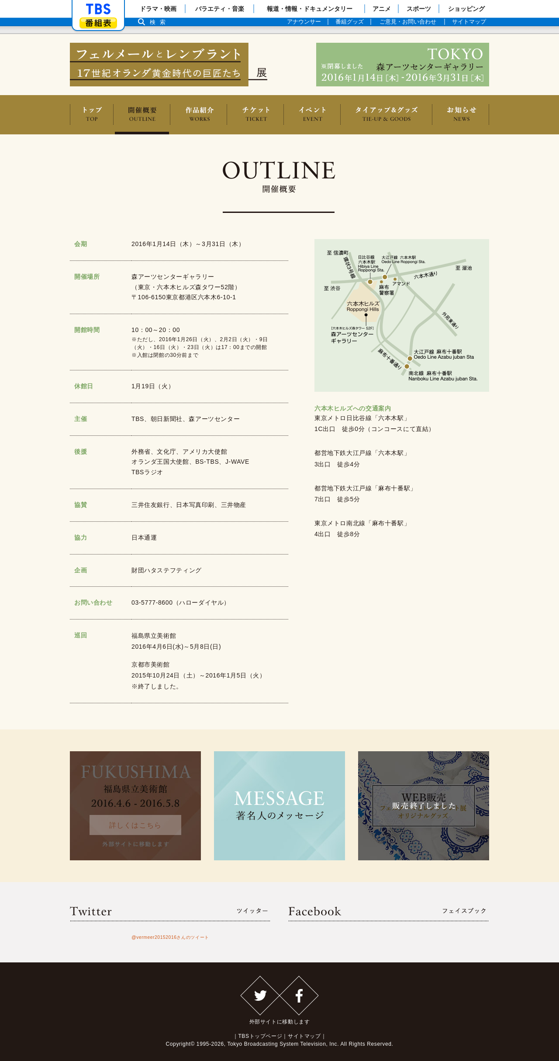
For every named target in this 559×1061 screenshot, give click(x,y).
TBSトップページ (260, 1036)
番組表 (98, 22)
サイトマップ (304, 1036)
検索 (160, 22)
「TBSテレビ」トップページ (98, 9)
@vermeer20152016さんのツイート (170, 937)
